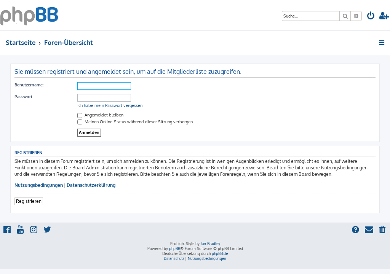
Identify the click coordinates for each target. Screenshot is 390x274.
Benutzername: (28, 85)
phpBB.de (220, 253)
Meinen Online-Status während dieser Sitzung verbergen (135, 121)
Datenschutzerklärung (91, 185)
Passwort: (23, 96)
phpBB (174, 248)
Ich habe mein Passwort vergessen (109, 105)
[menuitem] (371, 16)
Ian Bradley (210, 243)
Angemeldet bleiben (100, 115)
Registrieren (29, 201)
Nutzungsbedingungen (38, 185)
